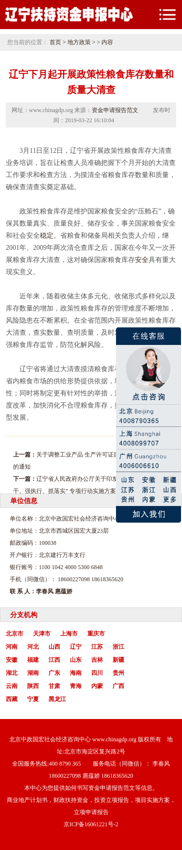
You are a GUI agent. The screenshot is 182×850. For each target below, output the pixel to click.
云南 (11, 686)
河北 (33, 646)
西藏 (11, 699)
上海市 (69, 633)
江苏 (97, 646)
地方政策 (79, 42)
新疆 (118, 659)
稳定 (46, 235)
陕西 (33, 686)
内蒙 (97, 686)
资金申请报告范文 (115, 110)
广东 (54, 673)
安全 (142, 259)
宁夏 (33, 699)
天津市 (41, 633)
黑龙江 (57, 699)
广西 (118, 686)
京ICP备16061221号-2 (91, 824)
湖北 (11, 673)
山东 (76, 659)
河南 (11, 646)
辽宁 (76, 646)
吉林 (97, 659)
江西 (54, 659)
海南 (76, 673)
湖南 (33, 673)
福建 (33, 659)
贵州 (118, 673)
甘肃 (54, 686)
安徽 (11, 659)
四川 (97, 673)
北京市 (14, 633)
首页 (55, 42)
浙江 (118, 646)
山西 (54, 646)
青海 (76, 686)
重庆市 (96, 633)
